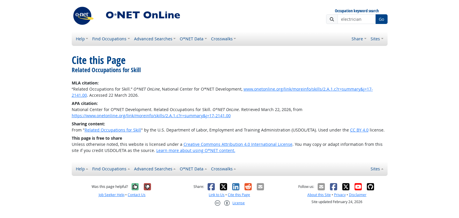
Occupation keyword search (357, 10)
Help (80, 38)
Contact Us (136, 194)
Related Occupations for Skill (113, 130)
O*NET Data (191, 38)
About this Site (319, 194)
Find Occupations (109, 38)
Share (357, 38)
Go (381, 19)
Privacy (340, 194)
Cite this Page (239, 194)
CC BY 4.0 (359, 130)
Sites (375, 38)
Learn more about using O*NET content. (195, 150)
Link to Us (217, 194)
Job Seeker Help (111, 194)
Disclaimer (357, 194)
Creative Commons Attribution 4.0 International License (238, 144)
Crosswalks (222, 38)
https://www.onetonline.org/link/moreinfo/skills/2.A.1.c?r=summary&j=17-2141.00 (151, 115)
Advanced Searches (153, 38)
